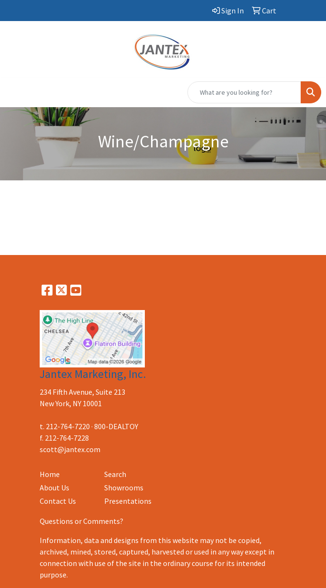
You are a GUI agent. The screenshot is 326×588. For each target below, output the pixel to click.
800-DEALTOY (116, 426)
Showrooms (123, 487)
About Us (54, 487)
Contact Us (58, 501)
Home (50, 474)
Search (115, 474)
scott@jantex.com (70, 449)
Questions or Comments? (81, 521)
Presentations (128, 501)
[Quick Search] (244, 92)
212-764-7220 (68, 426)
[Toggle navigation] (15, 92)
